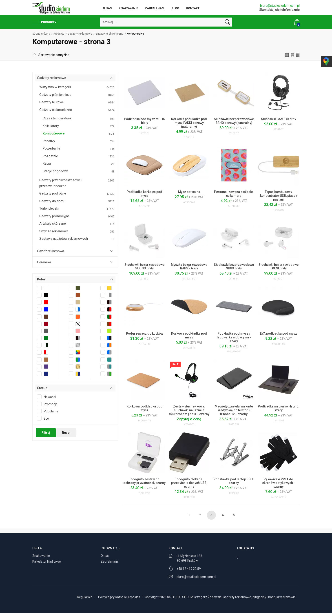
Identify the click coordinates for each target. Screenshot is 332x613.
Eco (44, 418)
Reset (66, 432)
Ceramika (44, 262)
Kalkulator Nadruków (47, 561)
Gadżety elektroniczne (109, 33)
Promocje (48, 404)
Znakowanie (128, 8)
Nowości (48, 396)
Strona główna (41, 33)
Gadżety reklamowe (80, 33)
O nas (107, 8)
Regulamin (84, 597)
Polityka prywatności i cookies (119, 597)
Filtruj (46, 432)
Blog (175, 8)
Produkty (44, 22)
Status (42, 388)
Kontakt (192, 8)
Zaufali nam (154, 8)
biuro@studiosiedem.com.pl (280, 5)
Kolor (41, 279)
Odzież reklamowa (50, 251)
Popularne (49, 411)
